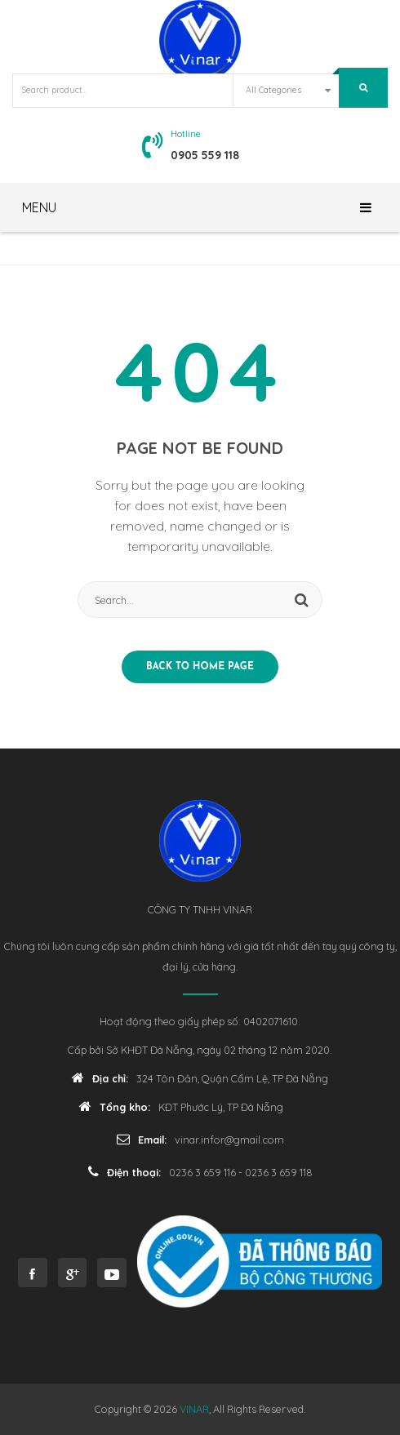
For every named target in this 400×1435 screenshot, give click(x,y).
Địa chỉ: (100, 1078)
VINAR (194, 1408)
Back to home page (200, 667)
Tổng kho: (114, 1106)
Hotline (186, 134)
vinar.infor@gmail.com (229, 1139)
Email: (142, 1139)
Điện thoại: (124, 1172)
